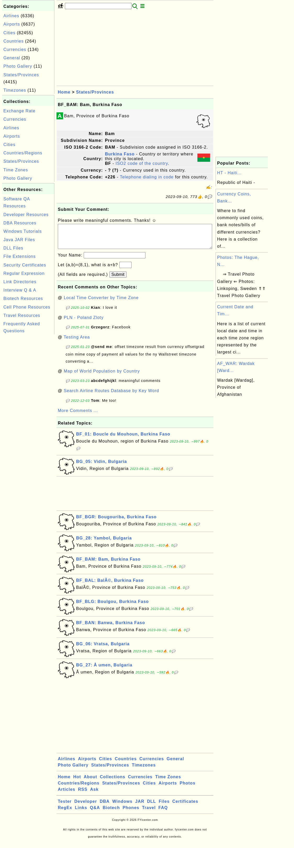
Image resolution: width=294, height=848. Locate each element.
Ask (94, 794)
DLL (151, 806)
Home (64, 92)
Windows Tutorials (22, 231)
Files (164, 806)
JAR (139, 806)
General (11, 58)
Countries (13, 41)
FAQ (163, 813)
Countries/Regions (22, 153)
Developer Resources (26, 214)
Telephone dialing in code (147, 177)
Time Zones (15, 170)
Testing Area (77, 342)
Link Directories (19, 282)
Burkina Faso (119, 154)
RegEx (65, 813)
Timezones (14, 90)
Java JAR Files (19, 239)
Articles (66, 794)
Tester (65, 806)
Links (81, 813)
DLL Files (13, 248)
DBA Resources (19, 223)
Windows (122, 806)
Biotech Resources (23, 298)
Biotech (111, 813)
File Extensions (19, 256)
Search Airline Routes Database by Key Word (111, 396)
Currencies (14, 49)
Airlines (11, 16)
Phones (131, 813)
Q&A (95, 813)
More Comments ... (78, 416)
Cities (9, 33)
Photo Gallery (17, 66)
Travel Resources (21, 315)
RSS (82, 794)
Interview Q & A (19, 290)
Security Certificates (24, 265)
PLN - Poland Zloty (84, 323)
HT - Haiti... (229, 173)
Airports (11, 24)
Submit (118, 279)
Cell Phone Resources (26, 307)
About (90, 782)
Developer (85, 806)
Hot (77, 782)
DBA (105, 806)
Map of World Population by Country (102, 376)
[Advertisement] (28, 414)
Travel (149, 813)
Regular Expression (24, 273)
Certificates (185, 806)
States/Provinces (21, 75)
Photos (187, 788)
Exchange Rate (19, 111)
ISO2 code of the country (142, 163)
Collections (112, 782)
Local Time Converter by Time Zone (101, 303)
